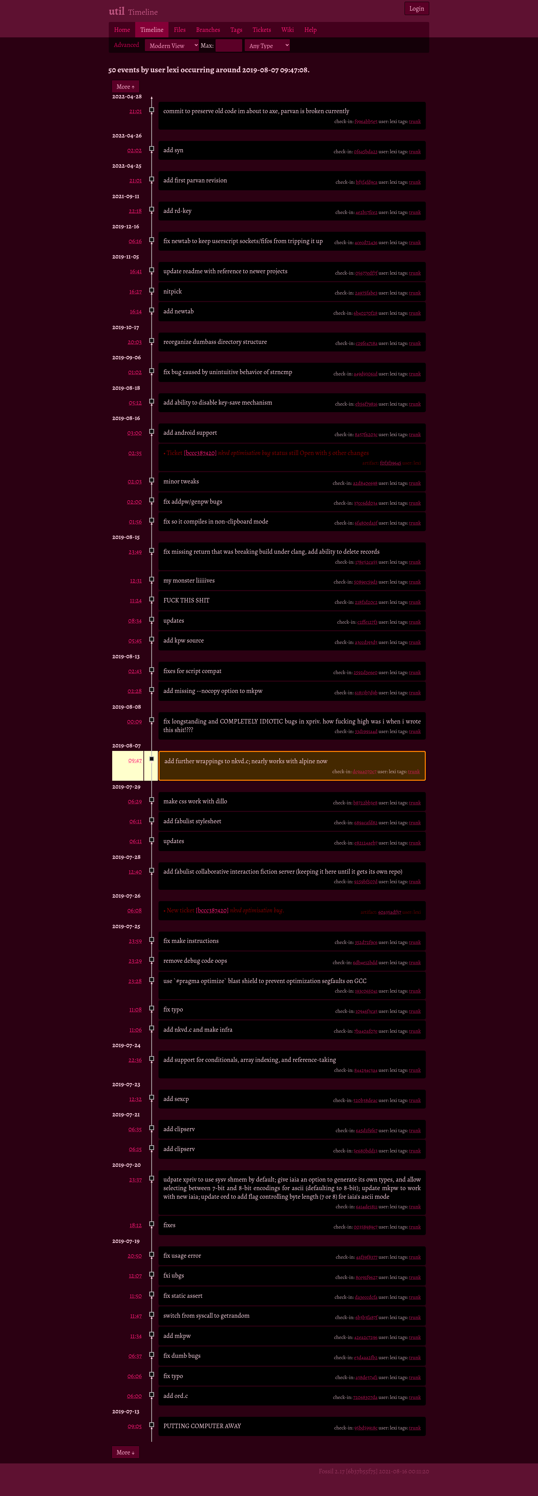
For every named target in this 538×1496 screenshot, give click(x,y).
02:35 (135, 452)
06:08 (134, 910)
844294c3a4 (366, 1070)
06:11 (135, 821)
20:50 (135, 1255)
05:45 (135, 640)
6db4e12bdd (365, 962)
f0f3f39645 (390, 462)
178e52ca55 (366, 562)
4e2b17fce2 (366, 212)
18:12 (136, 1225)
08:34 (135, 620)
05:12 (135, 402)
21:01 (135, 111)
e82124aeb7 (365, 842)
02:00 (134, 501)
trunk (415, 121)
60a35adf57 (389, 912)
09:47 (135, 760)
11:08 (135, 1009)
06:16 (135, 241)
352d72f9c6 (366, 942)
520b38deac (365, 1100)
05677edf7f (366, 273)
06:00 (134, 1395)
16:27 (135, 291)
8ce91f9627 (366, 1277)
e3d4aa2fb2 (365, 1357)
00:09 (134, 721)
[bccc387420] (200, 452)
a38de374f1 (366, 1377)
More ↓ (125, 1452)
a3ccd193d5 (366, 642)
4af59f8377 (367, 1257)
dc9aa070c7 (364, 771)
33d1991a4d (366, 731)
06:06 (135, 1376)
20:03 (135, 341)
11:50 (136, 1295)
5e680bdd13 (365, 1150)
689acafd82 (365, 822)
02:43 (135, 671)
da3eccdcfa (366, 1297)
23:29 (135, 960)
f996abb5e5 (365, 121)
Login (416, 8)
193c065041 (366, 991)
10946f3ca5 (366, 1011)
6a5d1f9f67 (366, 1130)
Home (122, 29)
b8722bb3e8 (365, 802)
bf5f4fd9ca (366, 182)
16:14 (136, 311)
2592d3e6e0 (365, 672)
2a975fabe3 (366, 292)
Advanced (126, 44)
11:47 (136, 1315)
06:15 (135, 1149)
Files (180, 29)
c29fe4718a (366, 343)
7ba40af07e (365, 1031)
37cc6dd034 (366, 503)
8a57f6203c (366, 434)
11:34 (136, 1335)
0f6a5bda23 (365, 151)
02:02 (134, 150)
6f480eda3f (366, 522)
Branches (208, 29)
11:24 (136, 600)
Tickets (262, 29)
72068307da (365, 1397)
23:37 (135, 1179)
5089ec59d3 (365, 581)
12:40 (135, 871)
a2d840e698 (365, 483)
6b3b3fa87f (366, 1317)
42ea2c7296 (365, 1337)
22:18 (135, 210)
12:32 (135, 1098)
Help (310, 29)
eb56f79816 (366, 403)
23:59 (135, 940)
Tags (237, 29)
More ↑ (125, 86)
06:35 (135, 1129)
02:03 (135, 481)
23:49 (135, 551)
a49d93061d (365, 373)
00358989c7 (365, 1226)
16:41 (136, 271)
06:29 (135, 801)
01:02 (135, 372)
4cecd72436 (365, 242)
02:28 (135, 690)
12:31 (136, 580)
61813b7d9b (365, 692)
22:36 (135, 1059)
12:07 (135, 1275)
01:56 (135, 521)
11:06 (135, 1029)
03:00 (134, 432)
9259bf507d (365, 881)
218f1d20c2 (366, 602)
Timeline (151, 29)
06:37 (135, 1355)
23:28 (135, 981)
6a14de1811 (366, 1206)
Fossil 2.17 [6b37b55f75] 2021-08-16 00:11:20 (374, 1471)
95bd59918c (365, 1427)
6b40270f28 (366, 313)
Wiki (287, 29)
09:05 (135, 1426)
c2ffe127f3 (367, 622)
